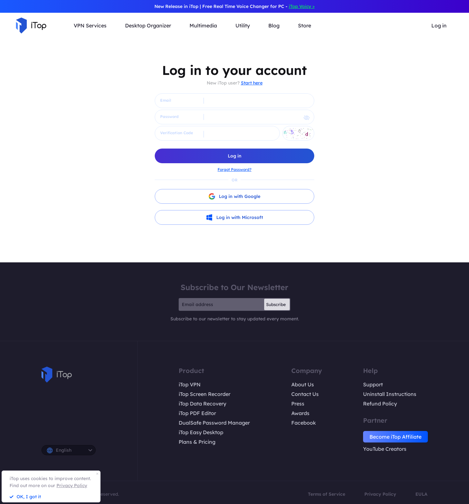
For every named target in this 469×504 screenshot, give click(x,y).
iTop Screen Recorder (204, 394)
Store (304, 25)
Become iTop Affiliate (395, 437)
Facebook (303, 423)
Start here (252, 83)
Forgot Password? (234, 169)
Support (373, 384)
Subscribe (276, 304)
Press (297, 403)
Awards (300, 413)
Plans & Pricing (197, 442)
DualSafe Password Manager (214, 423)
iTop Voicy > (302, 6)
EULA (421, 494)
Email (165, 100)
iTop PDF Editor (197, 413)
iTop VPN (190, 384)
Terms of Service (326, 494)
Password (169, 116)
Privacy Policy (380, 494)
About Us (302, 384)
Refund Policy (380, 403)
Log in (439, 25)
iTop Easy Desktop (201, 432)
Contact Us (305, 394)
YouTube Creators (384, 449)
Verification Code (176, 132)
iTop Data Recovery (202, 403)
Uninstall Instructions (389, 394)
